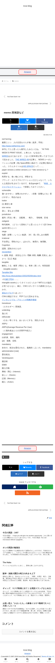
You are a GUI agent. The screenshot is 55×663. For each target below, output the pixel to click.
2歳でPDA (9, 279)
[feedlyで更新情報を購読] (40, 486)
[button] (36, 127)
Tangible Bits (7, 272)
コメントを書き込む (27, 632)
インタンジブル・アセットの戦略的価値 (19, 300)
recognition (6, 252)
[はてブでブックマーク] (19, 127)
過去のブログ (7, 293)
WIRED (5, 156)
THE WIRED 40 (22, 160)
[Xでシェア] (10, 121)
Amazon (27, 72)
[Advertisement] (27, 39)
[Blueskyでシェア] (27, 121)
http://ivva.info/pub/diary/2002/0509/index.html (21, 276)
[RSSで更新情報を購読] (27, 492)
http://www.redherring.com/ (13, 146)
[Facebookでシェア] (44, 121)
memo (6, 457)
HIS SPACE (28, 166)
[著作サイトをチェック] (14, 486)
